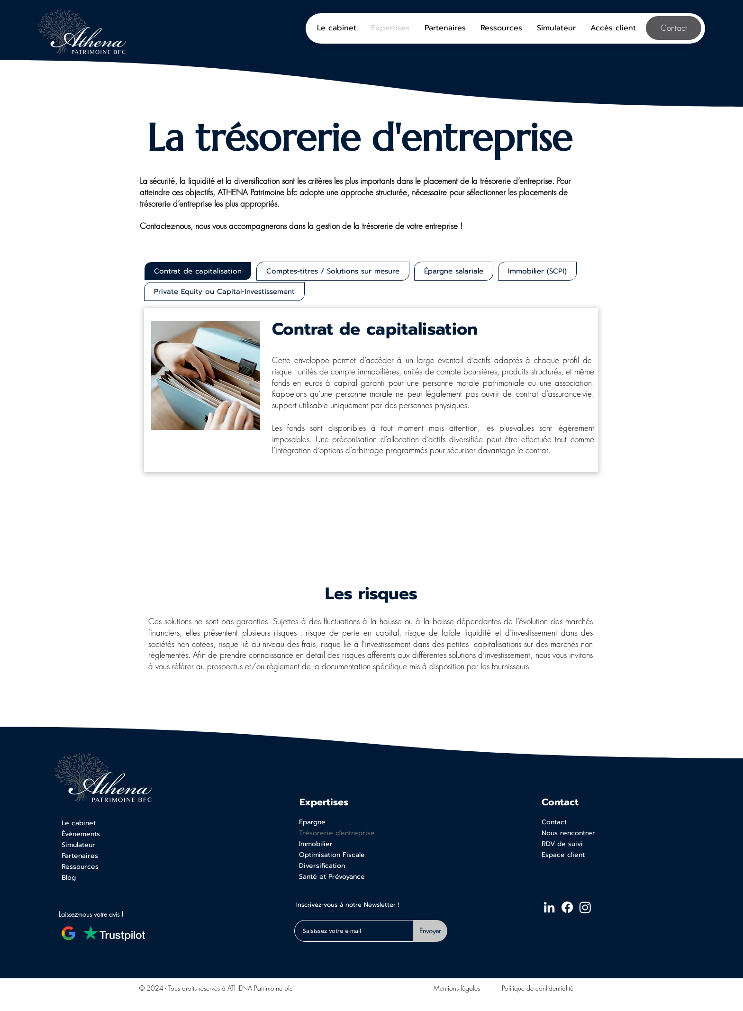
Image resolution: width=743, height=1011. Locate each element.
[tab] (198, 271)
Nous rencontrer (568, 833)
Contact (554, 822)
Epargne (312, 822)
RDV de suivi (562, 844)
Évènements (81, 834)
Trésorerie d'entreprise (337, 833)
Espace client (563, 855)
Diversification (322, 866)
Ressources (80, 867)
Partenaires (80, 856)
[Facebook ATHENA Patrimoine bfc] (567, 907)
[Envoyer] (430, 931)
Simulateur (78, 845)
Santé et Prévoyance (332, 877)
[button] (613, 28)
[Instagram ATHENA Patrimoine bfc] (585, 907)
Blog (69, 878)
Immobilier (316, 844)
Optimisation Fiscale (332, 855)
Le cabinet (79, 823)
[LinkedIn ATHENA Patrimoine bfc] (549, 907)
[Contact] (673, 28)
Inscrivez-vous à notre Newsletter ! (347, 905)
